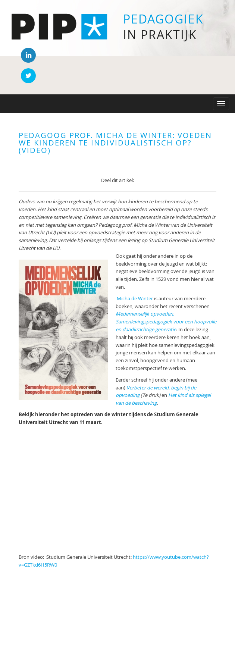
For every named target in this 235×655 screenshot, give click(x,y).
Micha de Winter (135, 298)
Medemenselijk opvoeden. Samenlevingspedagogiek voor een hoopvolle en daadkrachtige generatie (166, 321)
